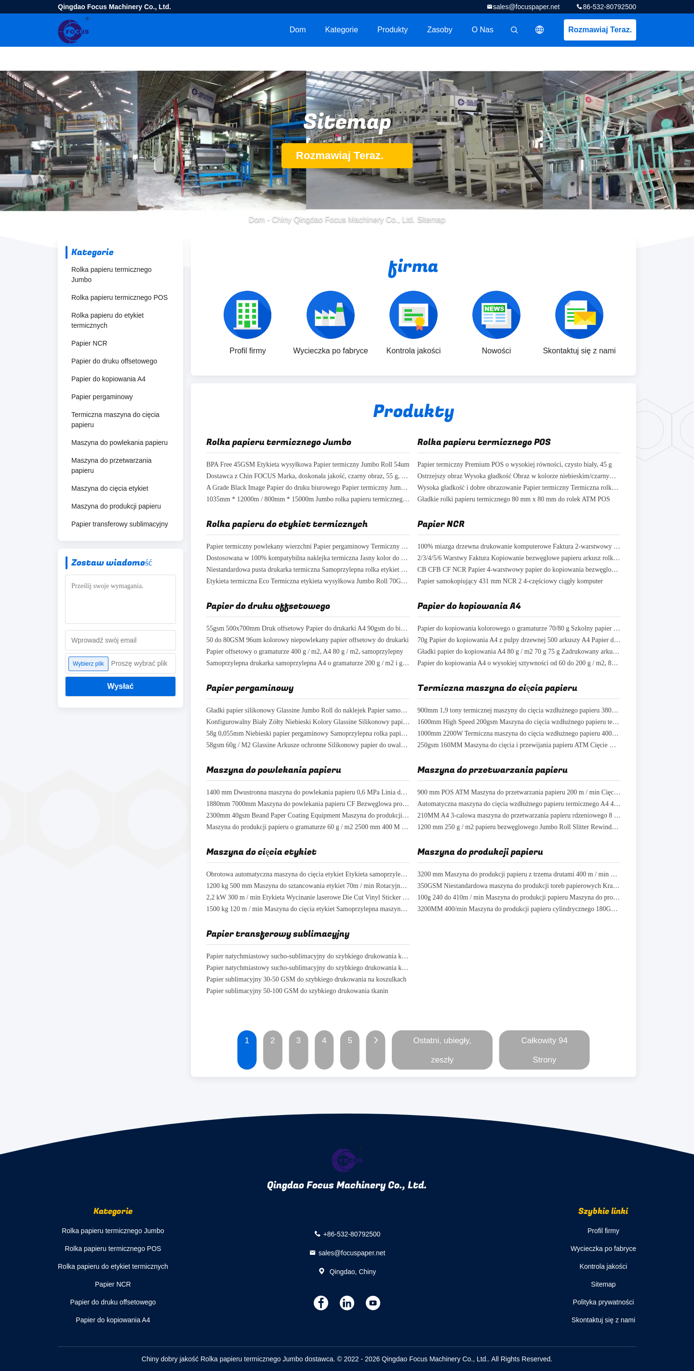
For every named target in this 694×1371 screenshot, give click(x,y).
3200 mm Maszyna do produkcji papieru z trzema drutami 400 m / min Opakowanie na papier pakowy (519, 875)
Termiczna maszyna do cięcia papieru (115, 420)
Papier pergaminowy (102, 397)
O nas (483, 30)
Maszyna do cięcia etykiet (109, 488)
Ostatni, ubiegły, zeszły (442, 1049)
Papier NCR (89, 343)
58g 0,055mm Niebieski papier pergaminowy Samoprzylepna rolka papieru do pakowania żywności (308, 734)
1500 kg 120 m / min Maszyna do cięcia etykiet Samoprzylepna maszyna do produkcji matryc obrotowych (308, 909)
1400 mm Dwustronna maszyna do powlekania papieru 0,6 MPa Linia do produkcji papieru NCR (308, 793)
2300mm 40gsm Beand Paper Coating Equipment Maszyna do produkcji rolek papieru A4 (308, 816)
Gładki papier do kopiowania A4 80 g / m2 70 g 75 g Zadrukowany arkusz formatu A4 (519, 652)
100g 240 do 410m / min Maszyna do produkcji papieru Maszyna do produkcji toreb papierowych (519, 898)
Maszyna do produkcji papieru (116, 506)
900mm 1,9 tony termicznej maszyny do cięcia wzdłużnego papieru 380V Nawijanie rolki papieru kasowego (519, 711)
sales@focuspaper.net (526, 7)
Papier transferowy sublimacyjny (119, 524)
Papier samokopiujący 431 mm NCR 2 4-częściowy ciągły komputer (510, 581)
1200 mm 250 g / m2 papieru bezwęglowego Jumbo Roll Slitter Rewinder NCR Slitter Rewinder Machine (519, 827)
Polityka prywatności (603, 1302)
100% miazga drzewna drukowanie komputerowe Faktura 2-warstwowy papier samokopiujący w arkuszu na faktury (519, 547)
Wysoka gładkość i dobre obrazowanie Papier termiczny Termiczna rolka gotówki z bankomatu (519, 488)
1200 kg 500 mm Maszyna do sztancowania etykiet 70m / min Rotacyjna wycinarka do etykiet (308, 886)
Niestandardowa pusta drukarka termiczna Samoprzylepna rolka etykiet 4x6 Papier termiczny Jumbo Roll (308, 570)
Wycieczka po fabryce (603, 1248)
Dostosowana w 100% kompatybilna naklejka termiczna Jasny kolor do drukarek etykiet (308, 558)
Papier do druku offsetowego (114, 361)
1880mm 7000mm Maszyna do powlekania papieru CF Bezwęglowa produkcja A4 (308, 804)
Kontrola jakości (603, 1266)
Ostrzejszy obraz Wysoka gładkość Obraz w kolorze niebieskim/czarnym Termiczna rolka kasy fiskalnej (519, 476)
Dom (298, 30)
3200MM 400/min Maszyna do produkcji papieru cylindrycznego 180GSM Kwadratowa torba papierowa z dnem (519, 909)
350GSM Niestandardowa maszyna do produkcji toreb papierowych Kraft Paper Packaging (519, 886)
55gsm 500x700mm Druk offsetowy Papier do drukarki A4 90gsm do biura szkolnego (308, 629)
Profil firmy (603, 1231)
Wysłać (120, 686)
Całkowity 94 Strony (544, 1049)
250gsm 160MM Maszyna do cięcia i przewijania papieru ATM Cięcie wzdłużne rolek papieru (519, 745)
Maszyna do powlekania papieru (119, 442)
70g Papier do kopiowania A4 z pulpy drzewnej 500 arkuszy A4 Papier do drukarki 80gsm (519, 640)
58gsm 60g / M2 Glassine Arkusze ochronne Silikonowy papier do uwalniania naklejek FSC (308, 745)
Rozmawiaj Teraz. (600, 30)
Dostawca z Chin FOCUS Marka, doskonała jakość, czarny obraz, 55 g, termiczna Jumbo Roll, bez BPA (308, 476)
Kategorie (342, 30)
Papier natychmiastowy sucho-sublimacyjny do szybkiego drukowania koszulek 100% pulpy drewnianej (308, 968)
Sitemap (603, 1284)
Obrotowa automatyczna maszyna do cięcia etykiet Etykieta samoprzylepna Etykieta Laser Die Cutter (308, 875)
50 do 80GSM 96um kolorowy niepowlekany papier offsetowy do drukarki (307, 640)
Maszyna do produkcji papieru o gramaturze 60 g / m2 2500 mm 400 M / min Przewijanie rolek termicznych (308, 827)
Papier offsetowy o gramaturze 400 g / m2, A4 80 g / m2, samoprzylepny (304, 652)
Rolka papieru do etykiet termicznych (107, 320)
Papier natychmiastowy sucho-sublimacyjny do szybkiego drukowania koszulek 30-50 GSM (308, 957)
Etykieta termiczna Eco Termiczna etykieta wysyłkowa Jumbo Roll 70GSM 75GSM (308, 581)
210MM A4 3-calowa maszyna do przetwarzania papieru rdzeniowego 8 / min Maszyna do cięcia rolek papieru (519, 816)
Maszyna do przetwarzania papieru (111, 465)
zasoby (439, 30)
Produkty (392, 30)
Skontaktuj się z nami (603, 1320)
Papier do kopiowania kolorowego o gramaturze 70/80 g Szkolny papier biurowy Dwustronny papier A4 (519, 629)
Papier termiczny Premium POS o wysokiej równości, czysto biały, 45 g (514, 465)
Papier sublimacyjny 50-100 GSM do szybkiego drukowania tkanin (297, 991)
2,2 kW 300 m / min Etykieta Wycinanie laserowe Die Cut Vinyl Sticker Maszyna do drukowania (308, 898)
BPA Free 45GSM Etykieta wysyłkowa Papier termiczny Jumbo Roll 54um (307, 465)
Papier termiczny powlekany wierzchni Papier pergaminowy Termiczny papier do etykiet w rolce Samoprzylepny (308, 547)
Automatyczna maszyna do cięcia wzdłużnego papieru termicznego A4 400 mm (519, 804)
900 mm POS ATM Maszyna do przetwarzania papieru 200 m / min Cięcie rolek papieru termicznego (519, 793)
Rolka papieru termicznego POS (119, 297)
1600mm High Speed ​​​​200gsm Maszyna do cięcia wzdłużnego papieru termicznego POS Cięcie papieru (519, 722)
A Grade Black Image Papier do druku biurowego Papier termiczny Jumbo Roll (308, 488)
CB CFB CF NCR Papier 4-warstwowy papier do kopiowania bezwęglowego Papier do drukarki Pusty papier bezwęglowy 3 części (519, 570)
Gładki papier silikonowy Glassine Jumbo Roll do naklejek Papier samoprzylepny (308, 711)
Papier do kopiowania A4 (108, 379)
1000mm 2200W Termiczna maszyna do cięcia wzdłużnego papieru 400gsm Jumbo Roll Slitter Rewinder (519, 734)
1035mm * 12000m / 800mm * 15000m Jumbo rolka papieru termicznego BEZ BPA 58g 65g (308, 500)
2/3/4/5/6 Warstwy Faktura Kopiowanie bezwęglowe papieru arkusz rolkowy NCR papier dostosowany (519, 558)
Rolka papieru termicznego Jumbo (111, 274)
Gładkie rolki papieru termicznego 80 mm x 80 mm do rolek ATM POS (513, 500)
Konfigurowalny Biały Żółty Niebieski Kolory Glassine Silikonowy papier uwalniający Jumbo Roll (308, 722)
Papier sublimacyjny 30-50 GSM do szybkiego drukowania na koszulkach (306, 980)
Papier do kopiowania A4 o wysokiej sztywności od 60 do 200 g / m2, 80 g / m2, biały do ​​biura (519, 663)
